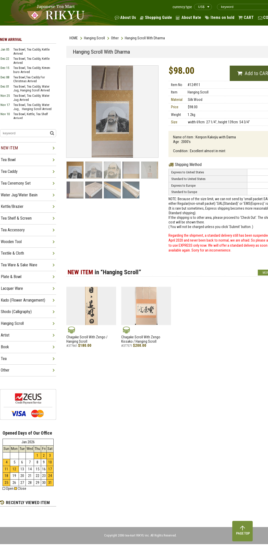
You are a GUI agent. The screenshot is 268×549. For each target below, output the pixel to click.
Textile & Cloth (12, 253)
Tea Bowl (8, 159)
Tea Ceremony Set (16, 183)
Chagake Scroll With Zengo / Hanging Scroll (86, 339)
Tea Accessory (13, 230)
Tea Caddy (9, 171)
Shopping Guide (158, 17)
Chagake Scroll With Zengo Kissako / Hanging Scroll (140, 339)
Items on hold (222, 17)
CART (249, 17)
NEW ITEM (9, 148)
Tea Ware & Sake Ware (19, 264)
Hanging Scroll (94, 38)
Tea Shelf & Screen (16, 218)
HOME (73, 38)
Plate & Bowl (11, 276)
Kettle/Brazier (12, 206)
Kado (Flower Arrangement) (23, 300)
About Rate (191, 17)
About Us (128, 17)
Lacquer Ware (12, 288)
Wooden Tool (11, 241)
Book (5, 346)
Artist (5, 335)
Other (115, 38)
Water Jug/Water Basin (19, 195)
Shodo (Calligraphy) (16, 311)
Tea (4, 358)
